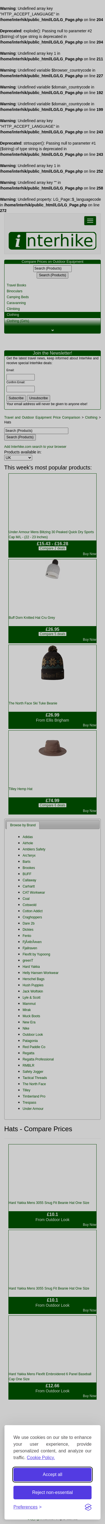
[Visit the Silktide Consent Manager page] (88, 1507)
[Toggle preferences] (27, 1507)
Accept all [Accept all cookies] (52, 1474)
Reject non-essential (52, 1492)
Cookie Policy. (41, 1457)
